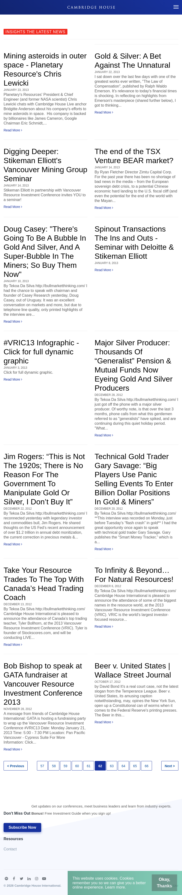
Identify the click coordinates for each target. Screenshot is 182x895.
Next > (170, 766)
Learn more (116, 888)
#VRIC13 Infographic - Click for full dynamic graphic (41, 351)
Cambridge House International (38, 885)
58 (54, 766)
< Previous (15, 766)
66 (146, 766)
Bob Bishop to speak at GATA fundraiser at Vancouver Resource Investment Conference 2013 (43, 684)
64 (123, 766)
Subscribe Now (22, 827)
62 (100, 766)
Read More (13, 130)
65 (135, 766)
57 (42, 766)
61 (89, 766)
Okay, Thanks (158, 884)
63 (112, 766)
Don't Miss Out (88, 811)
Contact (10, 849)
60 (77, 766)
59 (65, 766)
